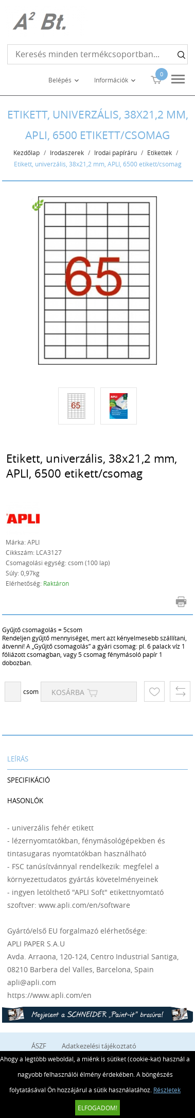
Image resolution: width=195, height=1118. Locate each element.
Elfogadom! (97, 1108)
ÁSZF (38, 1046)
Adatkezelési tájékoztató (99, 1046)
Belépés (60, 80)
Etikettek (159, 152)
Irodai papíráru (115, 152)
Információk (111, 80)
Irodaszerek (67, 152)
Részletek (167, 1090)
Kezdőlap (26, 152)
